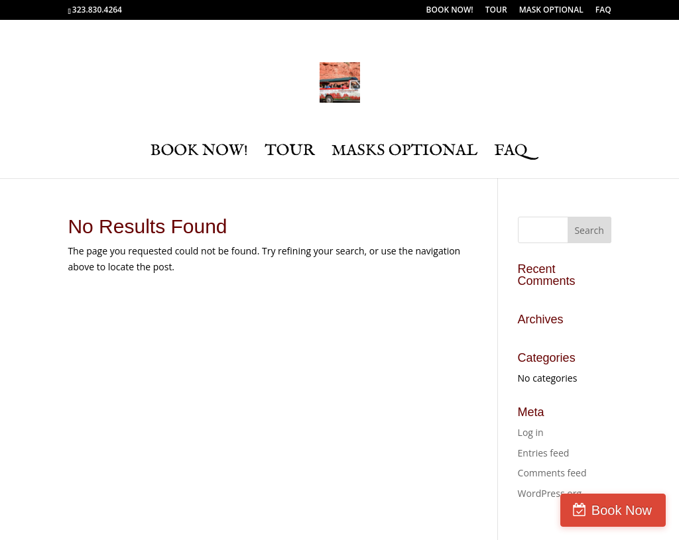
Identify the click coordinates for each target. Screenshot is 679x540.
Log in (531, 432)
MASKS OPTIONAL (405, 153)
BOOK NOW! (449, 10)
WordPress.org (550, 493)
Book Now (621, 510)
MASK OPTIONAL (551, 10)
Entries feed (544, 453)
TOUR (496, 10)
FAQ (603, 10)
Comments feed (552, 472)
